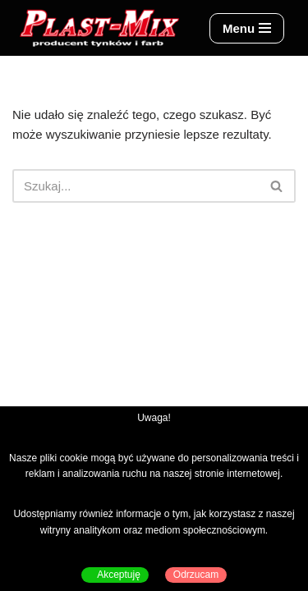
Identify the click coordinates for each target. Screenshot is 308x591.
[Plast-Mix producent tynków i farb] (98, 27)
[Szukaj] (135, 186)
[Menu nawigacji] (246, 28)
